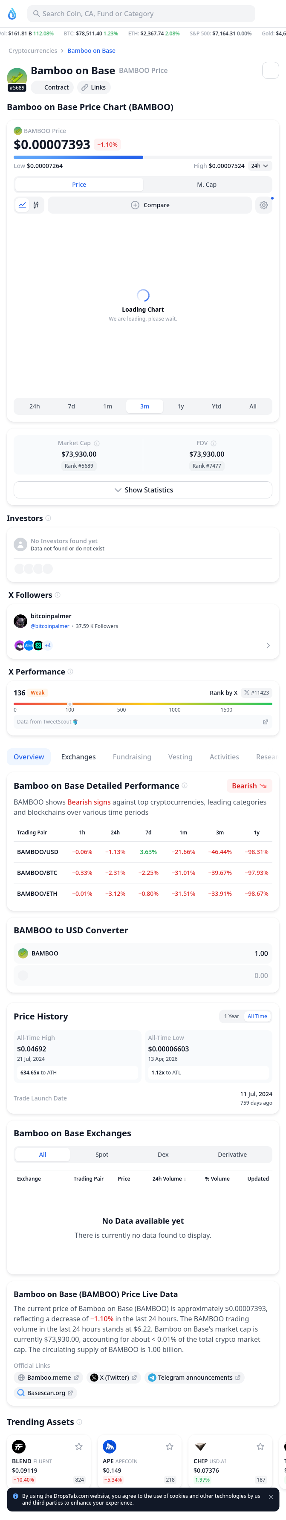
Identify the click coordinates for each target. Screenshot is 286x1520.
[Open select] (260, 166)
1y (180, 430)
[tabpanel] (143, 317)
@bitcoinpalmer (50, 650)
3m (144, 430)
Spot (101, 1178)
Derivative (232, 1178)
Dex (163, 1178)
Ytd (216, 430)
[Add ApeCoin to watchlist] (169, 1470)
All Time (257, 1040)
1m (107, 430)
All (253, 430)
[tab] (79, 184)
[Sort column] (35, 1202)
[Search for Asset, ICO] (141, 13)
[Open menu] (270, 70)
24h (34, 430)
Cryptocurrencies (33, 50)
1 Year (231, 1040)
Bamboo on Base (91, 50)
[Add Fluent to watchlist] (79, 1470)
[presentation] (48, 1401)
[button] (143, 34)
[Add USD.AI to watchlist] (260, 1470)
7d (71, 430)
